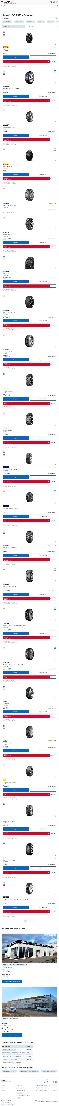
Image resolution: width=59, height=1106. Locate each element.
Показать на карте (7, 967)
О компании (20, 1092)
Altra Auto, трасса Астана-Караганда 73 (14, 964)
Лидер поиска (54, 1101)
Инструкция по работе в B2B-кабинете (47, 1090)
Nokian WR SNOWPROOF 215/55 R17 (12, 1056)
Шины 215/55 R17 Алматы (9, 1071)
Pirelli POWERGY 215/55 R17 (9, 1059)
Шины (2, 1085)
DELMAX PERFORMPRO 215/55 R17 (11, 1062)
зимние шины (19, 21)
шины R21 (41, 21)
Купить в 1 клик (43, 57)
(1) (55, 203)
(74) (55, 545)
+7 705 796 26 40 (6, 971)
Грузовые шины (5, 1088)
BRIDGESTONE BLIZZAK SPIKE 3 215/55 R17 (13, 1053)
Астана (4, 5)
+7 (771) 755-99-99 (7, 1025)
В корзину (15, 57)
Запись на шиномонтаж (42, 1088)
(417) (54, 47)
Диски (3, 1090)
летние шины (30, 21)
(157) (55, 741)
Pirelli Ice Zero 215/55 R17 (9, 1049)
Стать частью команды (23, 1095)
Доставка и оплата (22, 1088)
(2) (55, 467)
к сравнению (52, 53)
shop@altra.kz (47, 1080)
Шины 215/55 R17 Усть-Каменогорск (29, 1071)
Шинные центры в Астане (43, 1085)
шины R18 (50, 21)
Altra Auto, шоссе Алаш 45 (10, 1018)
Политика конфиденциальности (8, 1104)
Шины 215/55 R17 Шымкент (49, 1071)
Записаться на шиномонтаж (12, 981)
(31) (55, 858)
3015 (56, 6)
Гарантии (19, 1085)
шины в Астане (6, 21)
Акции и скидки (21, 1090)
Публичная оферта (5, 1102)
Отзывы (19, 1097)
